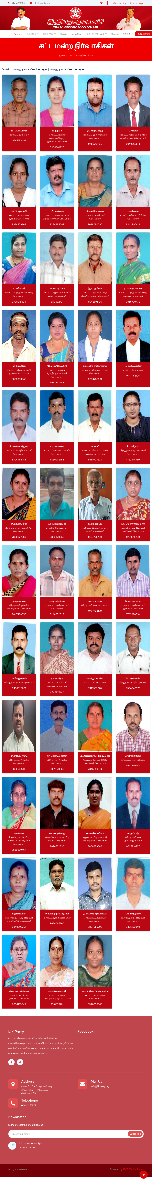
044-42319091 (16, 3)
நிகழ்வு (63, 33)
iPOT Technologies (133, 1169)
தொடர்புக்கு (136, 2)
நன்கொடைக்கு (118, 2)
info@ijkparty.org (40, 3)
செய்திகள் (77, 33)
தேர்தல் (115, 33)
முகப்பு (17, 33)
